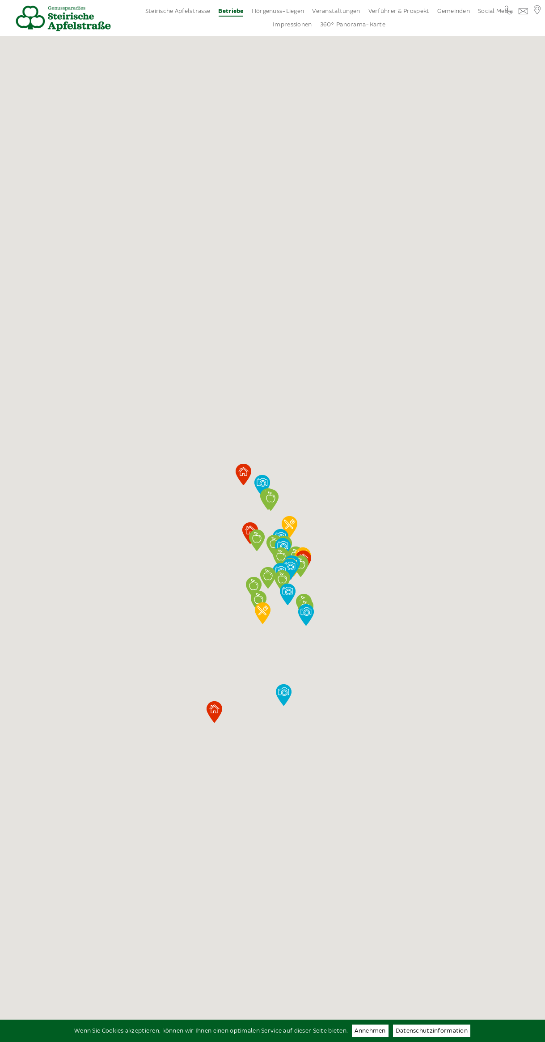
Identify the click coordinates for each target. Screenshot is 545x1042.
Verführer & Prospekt (399, 11)
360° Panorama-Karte (352, 24)
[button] (282, 581)
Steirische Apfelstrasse (178, 11)
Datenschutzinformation (432, 1030)
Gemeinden (453, 11)
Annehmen (370, 1030)
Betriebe (230, 11)
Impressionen (292, 24)
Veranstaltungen (336, 11)
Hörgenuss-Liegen (278, 11)
